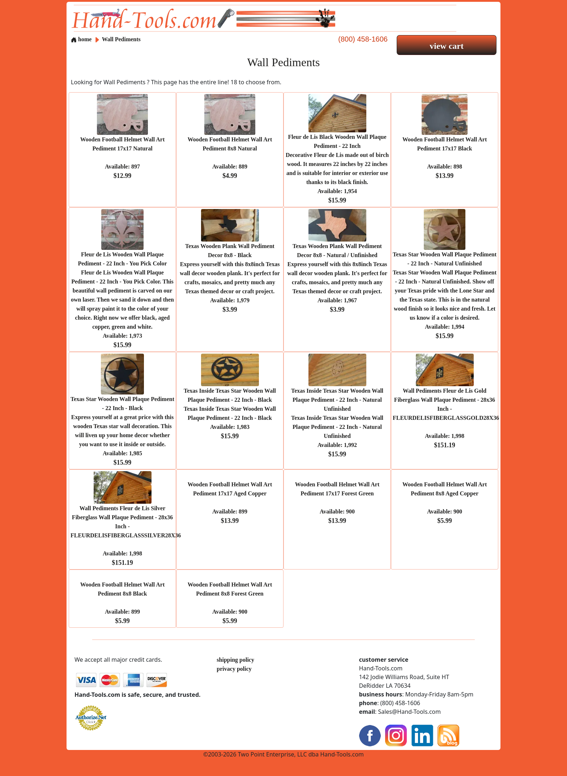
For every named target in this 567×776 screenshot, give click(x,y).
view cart (447, 46)
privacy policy (234, 669)
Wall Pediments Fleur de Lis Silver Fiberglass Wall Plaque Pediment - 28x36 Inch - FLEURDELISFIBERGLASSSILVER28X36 (126, 535)
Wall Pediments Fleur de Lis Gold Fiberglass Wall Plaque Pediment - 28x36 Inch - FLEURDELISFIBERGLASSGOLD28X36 (446, 418)
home (81, 39)
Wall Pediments (121, 39)
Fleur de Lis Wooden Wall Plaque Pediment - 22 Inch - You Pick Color (122, 299)
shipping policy (235, 660)
